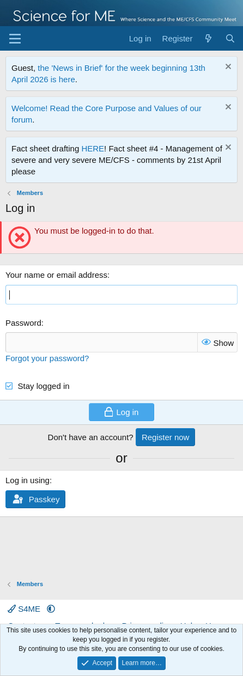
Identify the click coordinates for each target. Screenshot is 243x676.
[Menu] (15, 39)
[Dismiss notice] (227, 68)
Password (23, 322)
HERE (92, 148)
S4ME (25, 608)
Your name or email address (56, 274)
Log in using (27, 480)
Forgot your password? (47, 358)
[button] (51, 608)
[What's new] (208, 38)
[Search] (230, 38)
